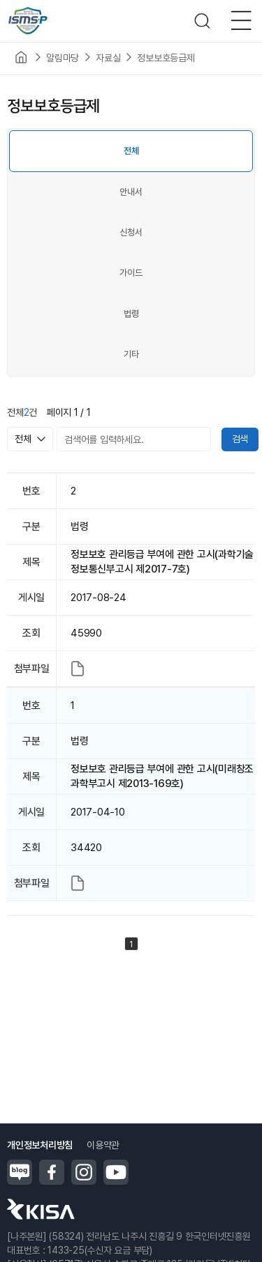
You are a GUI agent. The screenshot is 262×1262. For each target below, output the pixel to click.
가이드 (130, 272)
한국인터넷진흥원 (41, 1209)
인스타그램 (83, 1172)
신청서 (130, 232)
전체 (131, 151)
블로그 (19, 1172)
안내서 (130, 192)
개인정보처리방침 (40, 1145)
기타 (131, 354)
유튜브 (116, 1172)
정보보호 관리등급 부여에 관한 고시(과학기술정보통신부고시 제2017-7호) (162, 561)
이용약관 (103, 1145)
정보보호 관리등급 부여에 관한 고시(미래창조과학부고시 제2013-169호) (162, 776)
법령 (131, 314)
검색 (240, 438)
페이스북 (51, 1172)
